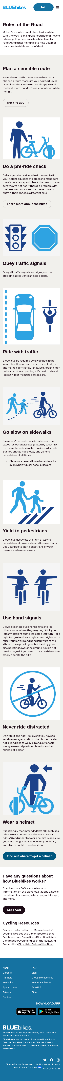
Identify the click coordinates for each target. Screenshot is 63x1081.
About (6, 967)
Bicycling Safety (46, 937)
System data (10, 987)
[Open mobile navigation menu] (58, 7)
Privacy (7, 992)
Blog (34, 972)
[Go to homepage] (15, 7)
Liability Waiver (43, 1064)
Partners (7, 977)
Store (35, 992)
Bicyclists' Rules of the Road (35, 944)
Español (36, 987)
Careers (7, 972)
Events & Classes (41, 982)
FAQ (34, 967)
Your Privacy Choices (28, 1067)
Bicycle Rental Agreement (20, 1064)
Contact (7, 997)
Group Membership (42, 977)
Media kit (8, 982)
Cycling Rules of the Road (34, 940)
